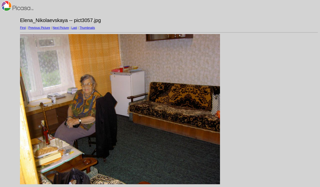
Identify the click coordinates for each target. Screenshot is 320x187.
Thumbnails (87, 28)
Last (74, 28)
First (23, 28)
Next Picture (60, 28)
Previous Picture (39, 28)
